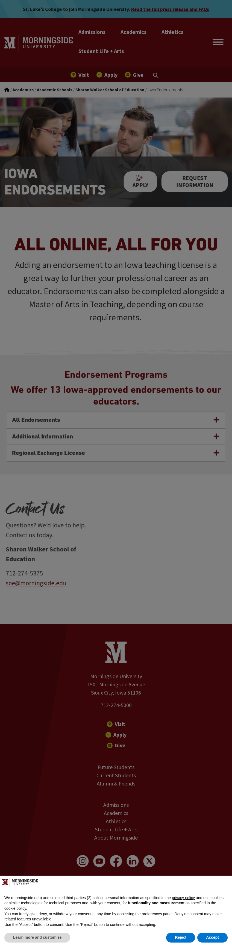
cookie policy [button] (15, 908)
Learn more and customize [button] (37, 937)
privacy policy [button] (183, 898)
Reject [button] (180, 937)
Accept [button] (212, 937)
